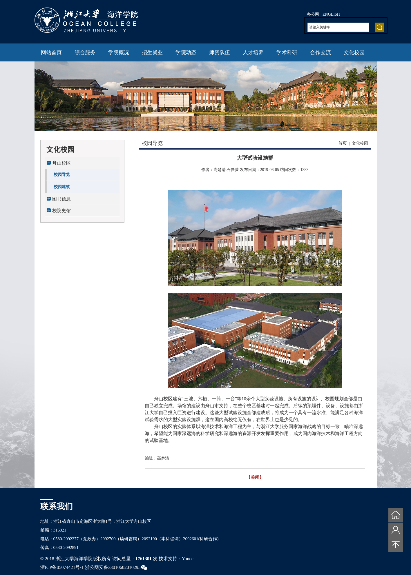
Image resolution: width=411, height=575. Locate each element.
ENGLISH (331, 14)
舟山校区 (61, 163)
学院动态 (185, 52)
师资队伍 (219, 52)
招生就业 (152, 52)
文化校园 (354, 52)
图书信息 (61, 198)
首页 (342, 143)
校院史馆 (61, 210)
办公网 (313, 14)
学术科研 (286, 52)
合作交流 (320, 52)
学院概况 (118, 52)
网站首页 (51, 52)
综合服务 (85, 52)
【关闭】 (255, 477)
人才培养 (253, 52)
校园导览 (62, 174)
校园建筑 (62, 187)
